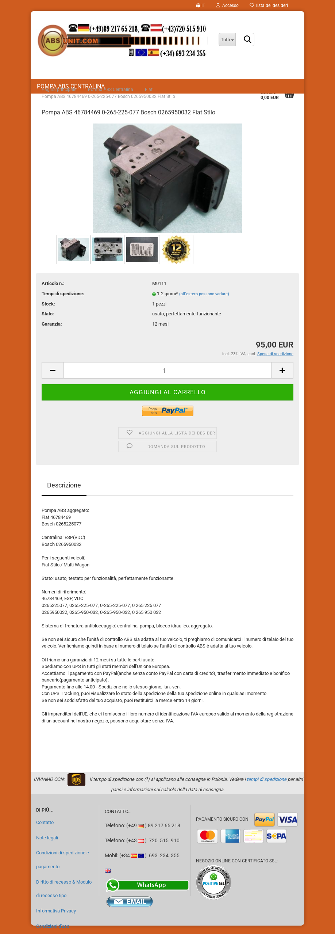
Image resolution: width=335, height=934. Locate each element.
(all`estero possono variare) (204, 294)
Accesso (227, 5)
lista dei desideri (269, 5)
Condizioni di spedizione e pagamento (62, 859)
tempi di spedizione (266, 779)
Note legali (47, 837)
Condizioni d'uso (52, 926)
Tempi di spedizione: (63, 293)
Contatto (45, 822)
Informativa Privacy (56, 911)
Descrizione (64, 485)
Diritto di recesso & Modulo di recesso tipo (64, 889)
